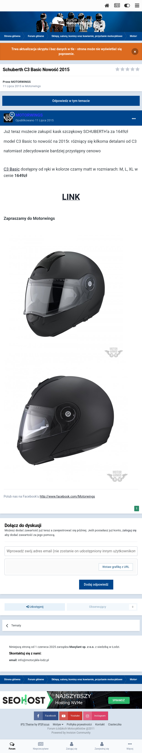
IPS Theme (27, 724)
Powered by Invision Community (71, 732)
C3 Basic (12, 169)
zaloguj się (129, 530)
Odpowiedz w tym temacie (71, 101)
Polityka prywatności (79, 724)
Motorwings (33, 86)
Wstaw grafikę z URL (115, 567)
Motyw (58, 724)
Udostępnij (35, 606)
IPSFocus (43, 724)
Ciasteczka (114, 724)
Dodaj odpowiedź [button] (96, 584)
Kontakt (100, 724)
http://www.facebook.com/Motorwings (67, 496)
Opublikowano (34, 120)
